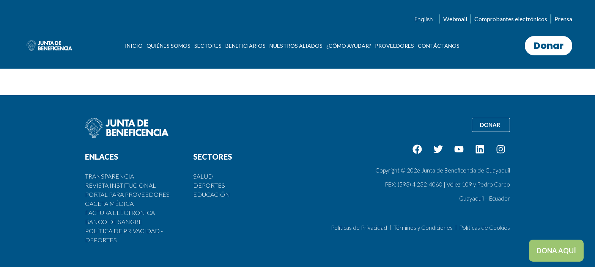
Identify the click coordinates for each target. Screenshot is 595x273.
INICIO (134, 45)
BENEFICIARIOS (245, 45)
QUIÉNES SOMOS (168, 45)
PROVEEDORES (394, 45)
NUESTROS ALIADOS (296, 45)
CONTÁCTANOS (439, 45)
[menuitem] (423, 19)
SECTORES (208, 45)
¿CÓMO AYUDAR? (348, 45)
